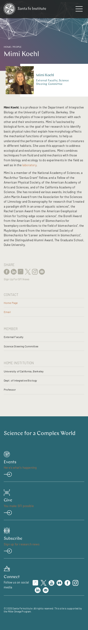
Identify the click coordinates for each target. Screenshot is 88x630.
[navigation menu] (79, 9)
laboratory (29, 165)
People (17, 47)
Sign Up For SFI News (16, 279)
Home (7, 47)
